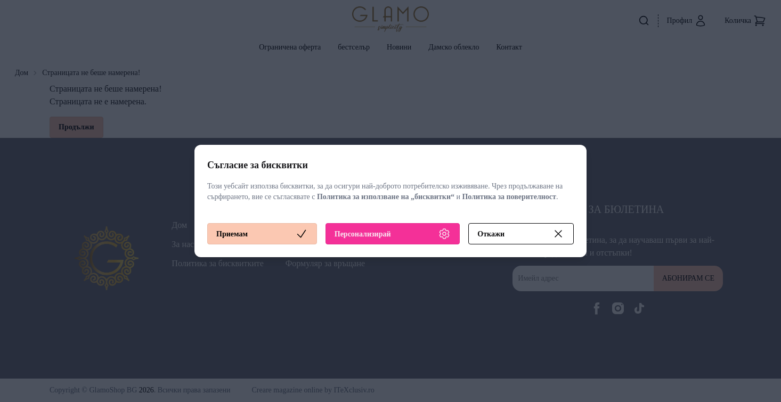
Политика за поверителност (509, 197)
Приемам (262, 233)
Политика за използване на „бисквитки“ (385, 197)
